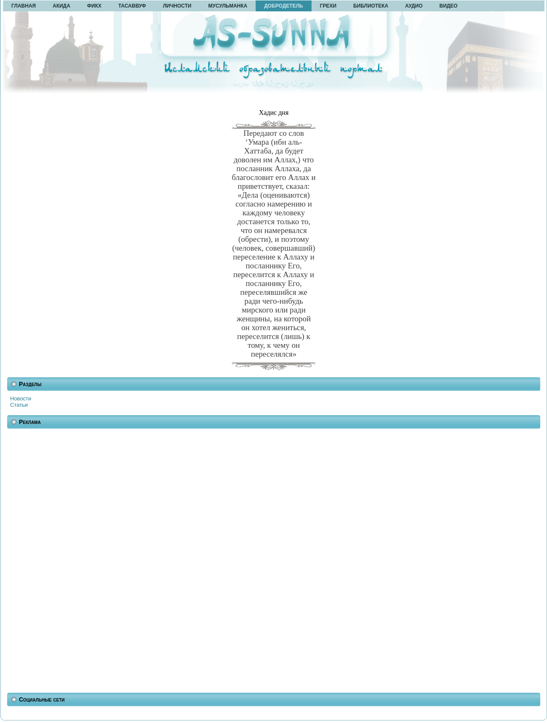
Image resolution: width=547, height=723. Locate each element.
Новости (20, 398)
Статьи (19, 405)
